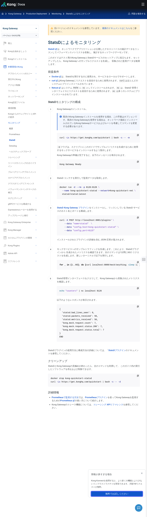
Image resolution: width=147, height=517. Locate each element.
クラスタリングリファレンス (21, 183)
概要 (11, 128)
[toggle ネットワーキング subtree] (36, 96)
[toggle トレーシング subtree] (36, 157)
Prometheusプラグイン (96, 397)
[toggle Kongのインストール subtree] (36, 59)
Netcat (55, 88)
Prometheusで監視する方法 (65, 397)
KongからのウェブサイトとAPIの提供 (22, 115)
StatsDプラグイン (117, 350)
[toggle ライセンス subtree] (36, 91)
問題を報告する (137, 13)
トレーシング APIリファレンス (108, 404)
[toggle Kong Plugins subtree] (36, 245)
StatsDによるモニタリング (78, 14)
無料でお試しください (116, 493)
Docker (55, 76)
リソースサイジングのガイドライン (22, 164)
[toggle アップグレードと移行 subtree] (36, 215)
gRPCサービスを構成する (19, 204)
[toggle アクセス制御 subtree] (36, 85)
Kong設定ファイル (16, 102)
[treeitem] (24, 140)
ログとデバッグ (15, 198)
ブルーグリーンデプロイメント (22, 172)
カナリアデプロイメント (19, 178)
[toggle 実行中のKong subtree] (36, 79)
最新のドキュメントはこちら (116, 28)
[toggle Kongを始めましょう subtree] (36, 51)
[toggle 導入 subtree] (36, 43)
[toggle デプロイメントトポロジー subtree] (36, 73)
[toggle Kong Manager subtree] (36, 230)
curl (53, 80)
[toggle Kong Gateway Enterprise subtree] (36, 222)
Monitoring (56, 14)
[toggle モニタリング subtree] (36, 122)
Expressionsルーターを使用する (22, 210)
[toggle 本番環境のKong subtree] (36, 67)
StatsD (12, 140)
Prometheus (14, 134)
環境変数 (12, 108)
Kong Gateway (15, 14)
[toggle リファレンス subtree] (36, 261)
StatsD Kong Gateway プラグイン (73, 207)
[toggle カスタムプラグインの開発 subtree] (36, 237)
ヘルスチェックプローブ (20, 151)
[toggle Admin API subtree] (36, 253)
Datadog (13, 146)
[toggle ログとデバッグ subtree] (36, 198)
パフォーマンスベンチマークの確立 (22, 191)
